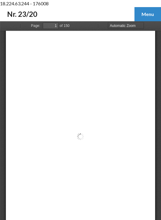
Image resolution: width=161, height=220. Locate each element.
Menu (148, 14)
